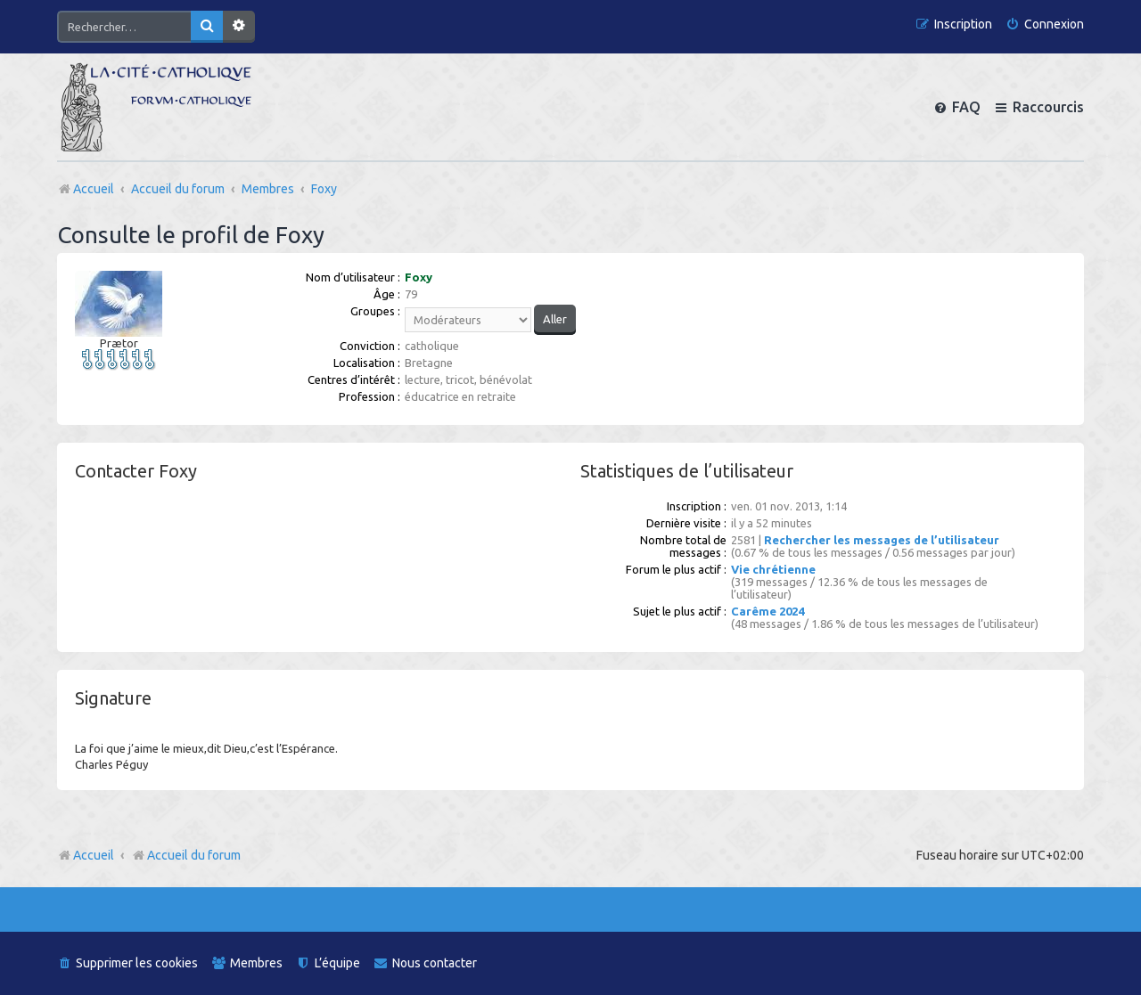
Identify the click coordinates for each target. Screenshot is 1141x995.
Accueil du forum (186, 855)
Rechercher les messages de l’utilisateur (881, 540)
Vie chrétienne (773, 569)
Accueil (93, 855)
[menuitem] (1045, 24)
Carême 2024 (767, 611)
